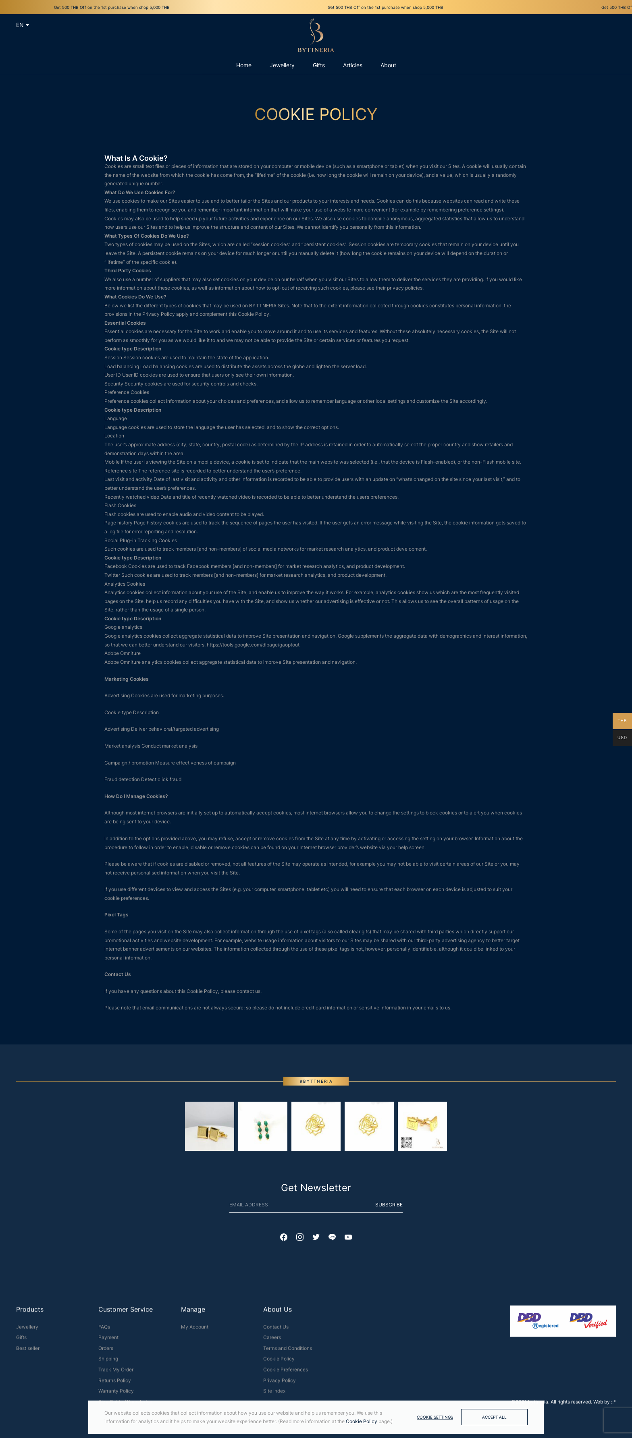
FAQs (104, 1330)
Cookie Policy (279, 1362)
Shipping (108, 1362)
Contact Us (276, 1330)
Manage (193, 1313)
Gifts (21, 1341)
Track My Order (115, 1373)
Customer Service (125, 1313)
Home (244, 65)
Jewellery (27, 1330)
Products (30, 1313)
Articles (352, 65)
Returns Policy (114, 1384)
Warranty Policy (116, 1395)
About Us (277, 1313)
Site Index (274, 1395)
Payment (108, 1341)
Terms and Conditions (287, 1352)
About (388, 65)
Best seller (28, 1352)
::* (613, 1405)
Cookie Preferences (285, 1373)
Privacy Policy (279, 1384)
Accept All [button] (494, 1417)
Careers (272, 1341)
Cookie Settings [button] (435, 1417)
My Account (194, 1330)
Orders (105, 1352)
